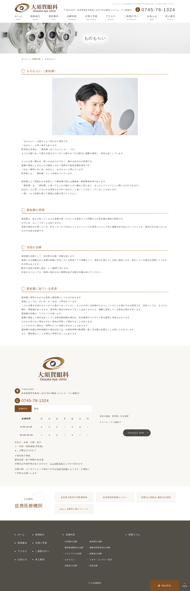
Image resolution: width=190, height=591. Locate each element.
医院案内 (54, 17)
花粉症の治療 (71, 566)
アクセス (111, 17)
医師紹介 (35, 17)
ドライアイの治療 (73, 553)
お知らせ (152, 17)
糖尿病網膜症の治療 (74, 547)
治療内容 (72, 17)
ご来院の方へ (131, 17)
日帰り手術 (91, 17)
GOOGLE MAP (136, 433)
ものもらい (70, 559)
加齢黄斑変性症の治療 (100, 547)
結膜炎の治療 (96, 553)
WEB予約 (164, 585)
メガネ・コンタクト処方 (101, 559)
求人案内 (170, 17)
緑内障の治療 (96, 541)
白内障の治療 (71, 541)
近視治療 (94, 566)
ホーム (18, 17)
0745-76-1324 (35, 400)
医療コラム (134, 534)
